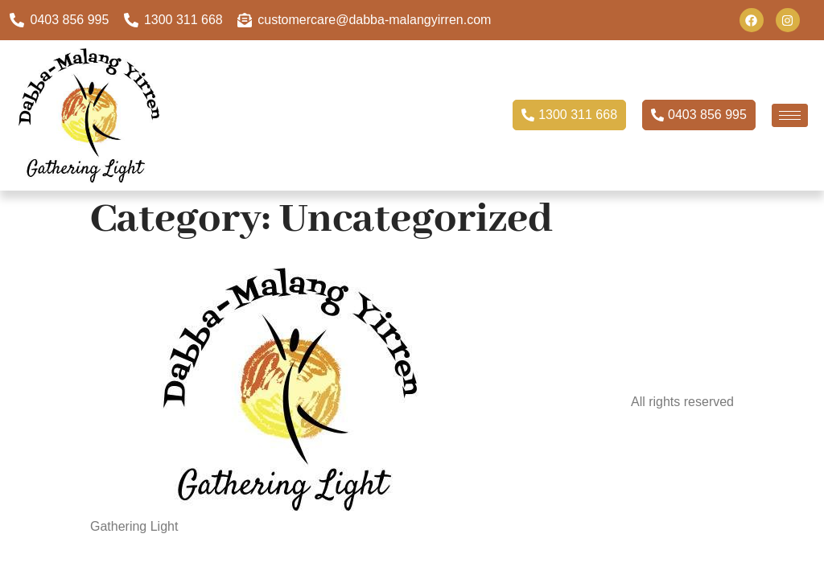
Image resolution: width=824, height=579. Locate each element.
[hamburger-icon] (790, 115)
